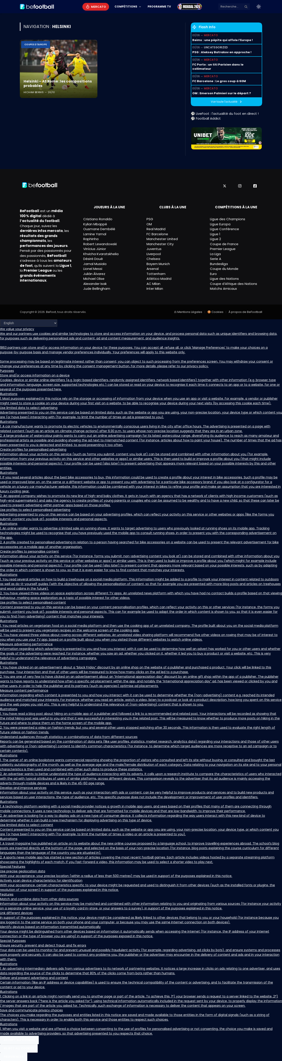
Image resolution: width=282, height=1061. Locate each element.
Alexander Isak (95, 283)
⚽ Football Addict (206, 118)
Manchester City (160, 244)
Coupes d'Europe (35, 44)
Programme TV (159, 6)
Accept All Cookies (19, 1040)
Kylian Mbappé (95, 224)
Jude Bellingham (96, 288)
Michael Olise (93, 278)
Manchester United (162, 239)
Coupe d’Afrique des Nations (233, 283)
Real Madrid (156, 229)
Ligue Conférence (224, 229)
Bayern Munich (158, 263)
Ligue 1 (215, 234)
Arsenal (153, 268)
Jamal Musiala (94, 263)
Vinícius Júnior (94, 248)
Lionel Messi (92, 268)
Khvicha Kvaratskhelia (101, 254)
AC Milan (153, 283)
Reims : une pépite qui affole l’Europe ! (222, 40)
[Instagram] (240, 185)
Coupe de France (224, 244)
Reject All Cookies (19, 1048)
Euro (213, 273)
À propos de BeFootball (245, 312)
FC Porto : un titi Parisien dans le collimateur (217, 66)
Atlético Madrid (159, 278)
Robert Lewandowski (100, 244)
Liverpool (154, 254)
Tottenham (156, 273)
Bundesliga (219, 263)
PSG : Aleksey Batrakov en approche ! (221, 52)
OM (149, 224)
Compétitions (126, 6)
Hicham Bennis (34, 92)
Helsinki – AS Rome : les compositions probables (56, 83)
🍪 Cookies (215, 312)
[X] (225, 185)
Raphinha (90, 239)
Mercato (98, 7)
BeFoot (51, 312)
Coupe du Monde (224, 268)
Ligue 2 (215, 239)
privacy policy (197, 366)
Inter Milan (155, 288)
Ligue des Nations (224, 278)
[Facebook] (255, 185)
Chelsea (153, 258)
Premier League (223, 248)
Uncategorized (216, 47)
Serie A (215, 258)
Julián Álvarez (94, 273)
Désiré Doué (93, 258)
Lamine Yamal (94, 234)
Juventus (154, 248)
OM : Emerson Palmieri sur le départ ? (221, 93)
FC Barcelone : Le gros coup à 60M (219, 81)
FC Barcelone (157, 234)
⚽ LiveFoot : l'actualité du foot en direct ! (225, 113)
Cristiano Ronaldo (97, 219)
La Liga (215, 254)
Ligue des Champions (227, 219)
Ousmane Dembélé (99, 229)
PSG (150, 219)
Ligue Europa (220, 224)
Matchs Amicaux (223, 288)
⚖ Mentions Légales (188, 312)
